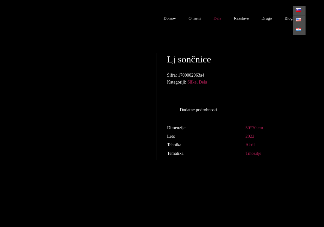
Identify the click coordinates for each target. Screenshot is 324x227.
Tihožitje (253, 153)
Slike (191, 82)
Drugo (266, 18)
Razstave (241, 18)
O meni (195, 18)
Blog (288, 18)
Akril (250, 145)
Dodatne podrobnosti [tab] (198, 110)
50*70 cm (254, 127)
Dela (217, 18)
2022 (250, 136)
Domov (170, 18)
